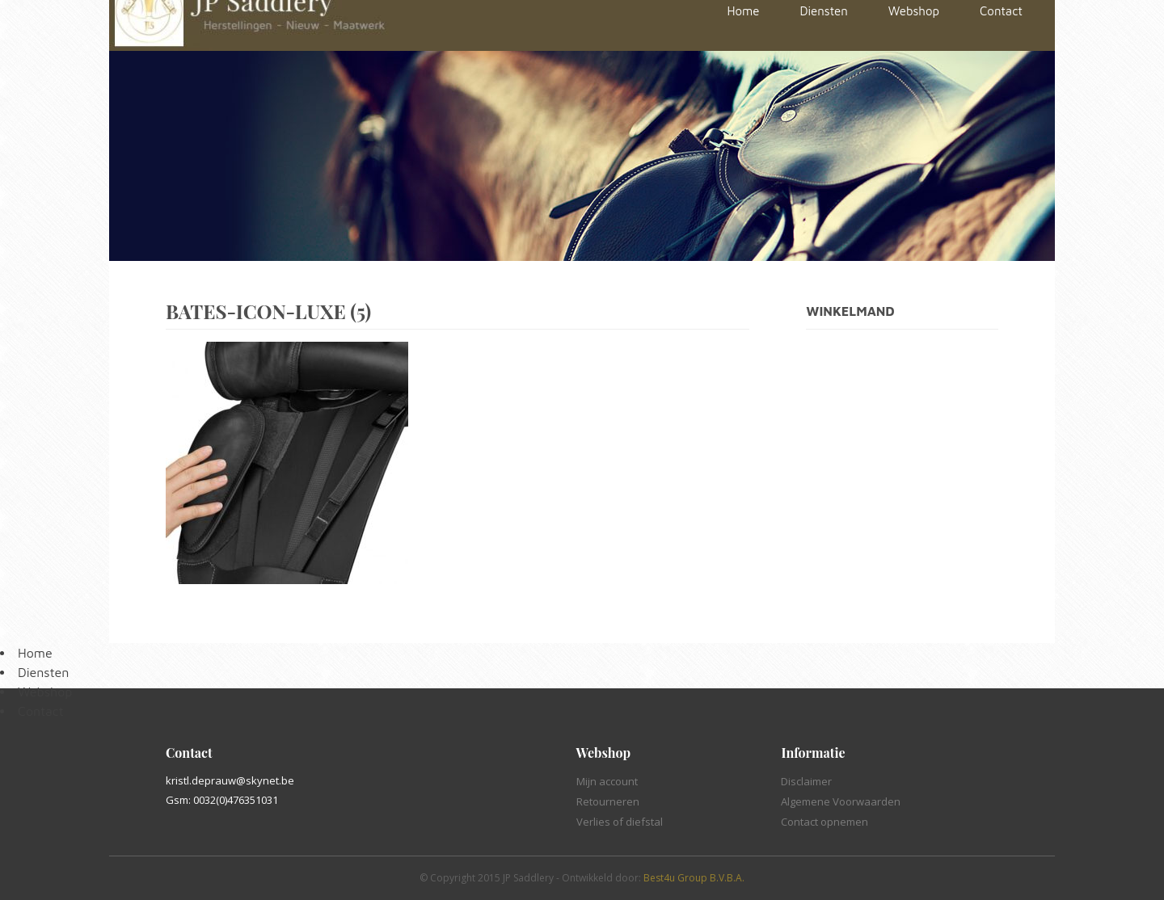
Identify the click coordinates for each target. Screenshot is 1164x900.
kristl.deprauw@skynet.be (230, 780)
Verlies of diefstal (619, 821)
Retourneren (607, 801)
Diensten (43, 672)
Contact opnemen (824, 821)
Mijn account (607, 781)
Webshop (45, 691)
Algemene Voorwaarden (840, 801)
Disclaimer (806, 781)
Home (35, 653)
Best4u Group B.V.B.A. (693, 878)
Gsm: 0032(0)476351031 (222, 800)
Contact (41, 711)
